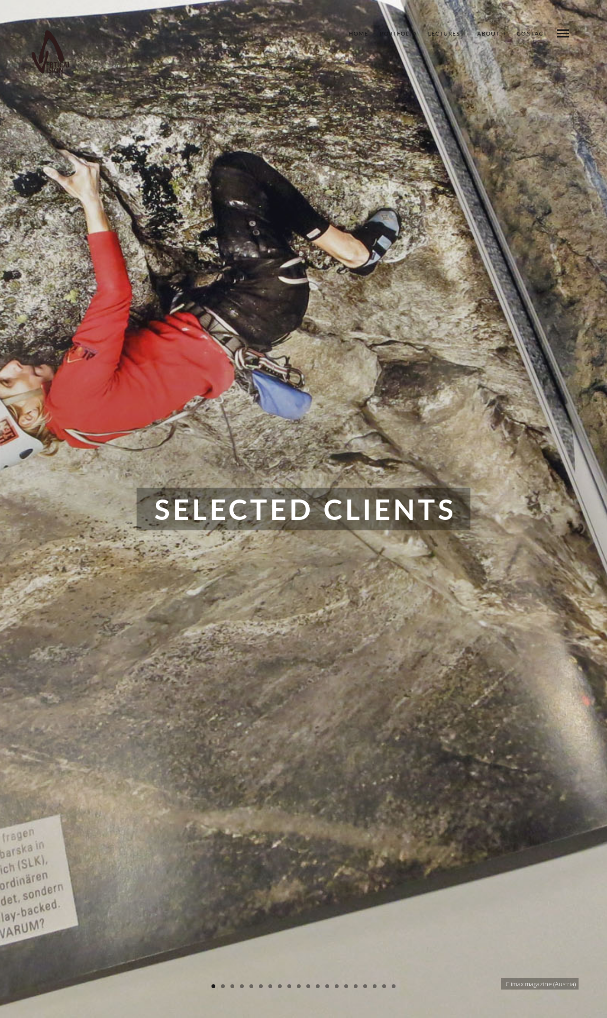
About (488, 33)
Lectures (444, 33)
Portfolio (398, 33)
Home (358, 33)
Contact (532, 33)
